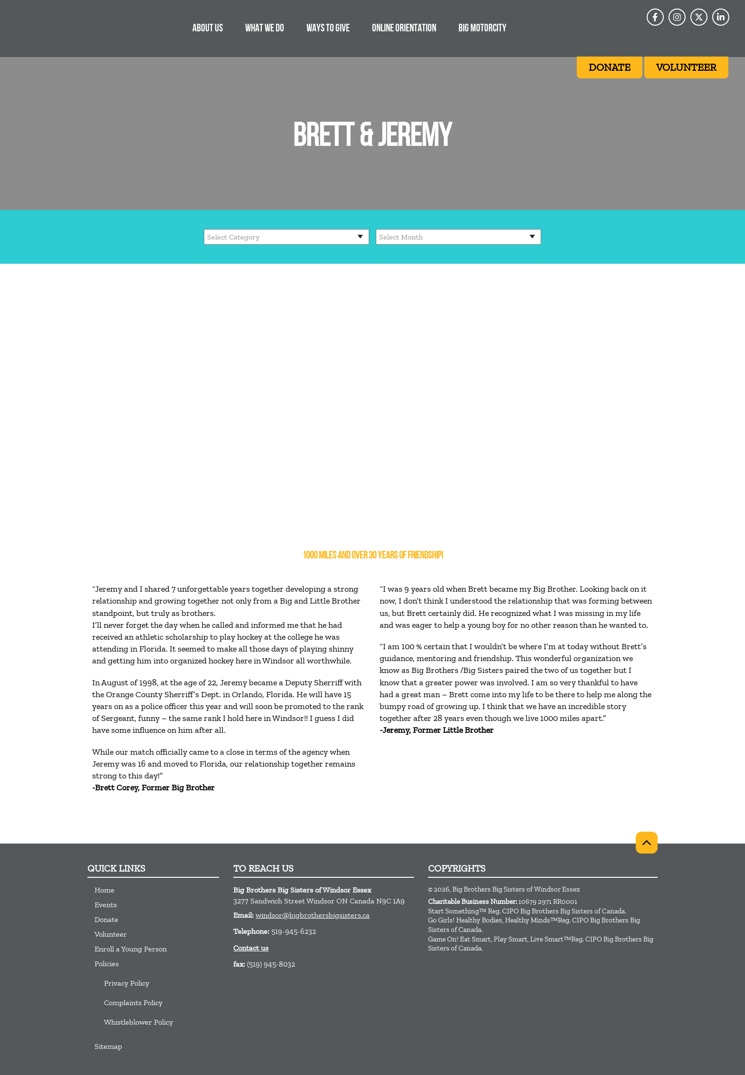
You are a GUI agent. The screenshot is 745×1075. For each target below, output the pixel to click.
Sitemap (108, 1046)
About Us (207, 28)
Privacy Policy (126, 983)
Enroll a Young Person (131, 948)
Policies (107, 963)
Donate (106, 919)
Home (105, 889)
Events (106, 904)
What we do (264, 28)
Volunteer (111, 934)
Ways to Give (328, 28)
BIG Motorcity (482, 28)
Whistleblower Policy (138, 1022)
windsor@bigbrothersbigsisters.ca (313, 915)
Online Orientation (404, 28)
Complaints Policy (133, 1002)
